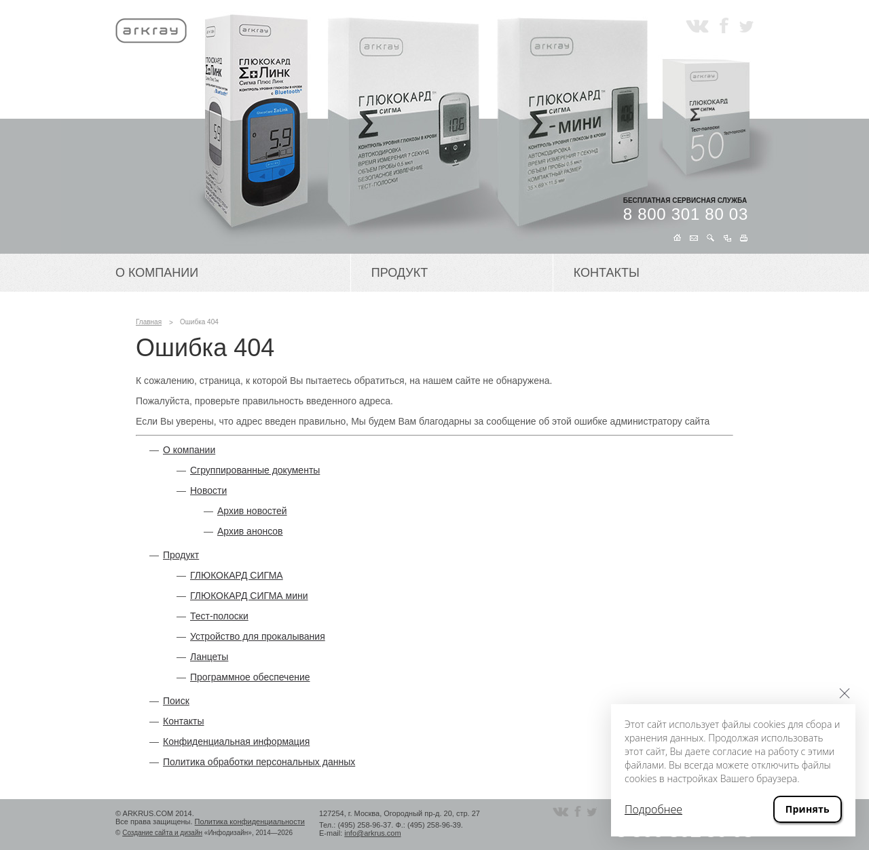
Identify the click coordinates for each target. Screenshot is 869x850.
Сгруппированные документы (255, 470)
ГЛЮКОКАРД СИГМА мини (249, 595)
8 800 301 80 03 (685, 214)
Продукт (399, 272)
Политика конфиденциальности (250, 821)
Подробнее (653, 809)
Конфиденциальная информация (236, 741)
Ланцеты (209, 656)
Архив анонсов (250, 531)
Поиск (176, 700)
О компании (156, 272)
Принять (807, 809)
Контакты (607, 272)
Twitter (746, 25)
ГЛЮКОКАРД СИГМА (236, 575)
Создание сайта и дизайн (162, 832)
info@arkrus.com (372, 833)
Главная (149, 322)
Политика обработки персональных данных (259, 761)
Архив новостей (252, 510)
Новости (208, 490)
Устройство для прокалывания (257, 636)
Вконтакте (697, 25)
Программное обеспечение (250, 677)
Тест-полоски (219, 616)
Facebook (724, 25)
